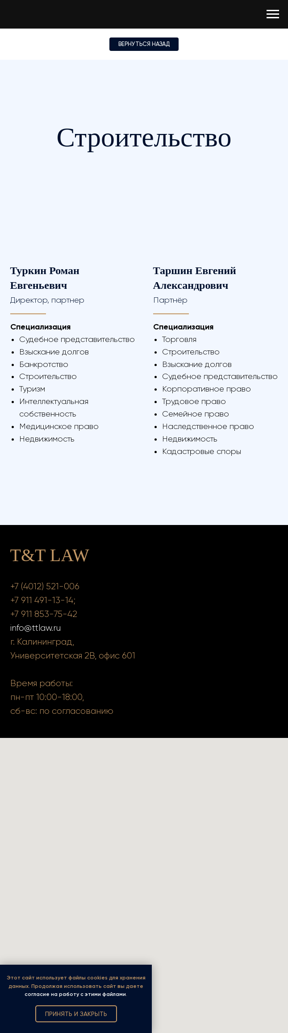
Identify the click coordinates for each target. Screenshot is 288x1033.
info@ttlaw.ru (35, 628)
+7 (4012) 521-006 (44, 586)
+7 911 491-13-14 (41, 600)
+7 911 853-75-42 (43, 614)
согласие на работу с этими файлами (75, 994)
